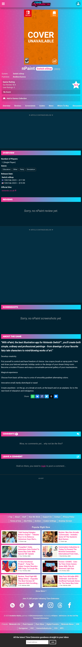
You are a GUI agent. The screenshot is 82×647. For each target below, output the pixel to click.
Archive (38, 521)
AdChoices (63, 616)
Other (15, 169)
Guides (42, 106)
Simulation (31, 169)
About (17, 517)
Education (6, 169)
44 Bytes (54, 616)
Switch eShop (18, 74)
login (43, 466)
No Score (7, 92)
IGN (77, 624)
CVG (56, 628)
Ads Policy (28, 521)
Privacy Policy (68, 517)
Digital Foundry (53, 624)
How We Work (34, 517)
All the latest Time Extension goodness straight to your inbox (41, 637)
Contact (57, 517)
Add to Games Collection (15, 98)
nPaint (37, 68)
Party (22, 169)
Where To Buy (63, 106)
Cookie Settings (49, 521)
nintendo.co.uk (9, 190)
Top (10, 517)
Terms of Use (15, 521)
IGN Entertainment (36, 616)
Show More (41, 591)
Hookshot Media (15, 616)
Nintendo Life (14, 624)
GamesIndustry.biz (44, 628)
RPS (62, 628)
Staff (24, 517)
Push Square (28, 624)
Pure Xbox (40, 624)
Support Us (47, 517)
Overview (6, 106)
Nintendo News (67, 624)
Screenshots (30, 106)
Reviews (17, 106)
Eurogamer (23, 628)
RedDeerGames (19, 77)
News (51, 106)
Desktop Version (65, 521)
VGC (32, 628)
